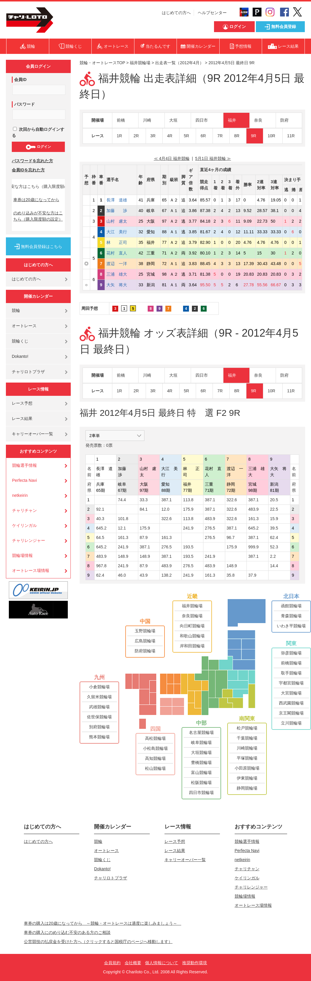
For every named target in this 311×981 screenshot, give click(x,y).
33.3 (144, 499)
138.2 (166, 575)
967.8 (101, 565)
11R (291, 135)
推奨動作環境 (194, 962)
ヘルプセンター (212, 12)
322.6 (232, 499)
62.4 (274, 537)
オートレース (24, 325)
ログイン (38, 147)
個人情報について (161, 962)
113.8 (188, 499)
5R (186, 135)
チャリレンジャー (28, 540)
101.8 (123, 518)
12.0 (165, 509)
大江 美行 (120, 231)
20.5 (274, 499)
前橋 (121, 120)
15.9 (274, 518)
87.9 (144, 537)
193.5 (188, 547)
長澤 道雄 (120, 200)
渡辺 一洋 (120, 263)
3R (153, 135)
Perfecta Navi (24, 480)
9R (253, 135)
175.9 (188, 509)
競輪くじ (20, 341)
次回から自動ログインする (38, 132)
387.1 (166, 499)
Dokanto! (20, 356)
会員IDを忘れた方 (28, 170)
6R (203, 135)
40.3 (100, 518)
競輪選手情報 (24, 465)
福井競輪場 (140, 62)
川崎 (147, 120)
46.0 (122, 575)
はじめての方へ (176, 12)
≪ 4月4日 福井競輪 (172, 158)
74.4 (122, 499)
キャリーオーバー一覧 (32, 433)
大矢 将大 (120, 284)
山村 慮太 (120, 221)
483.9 (253, 509)
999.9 (253, 547)
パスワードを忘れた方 (32, 160)
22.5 (274, 509)
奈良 (258, 120)
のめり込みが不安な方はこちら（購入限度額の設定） (38, 216)
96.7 (231, 537)
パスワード (24, 104)
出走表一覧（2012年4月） (179, 62)
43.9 (144, 575)
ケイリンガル (24, 525)
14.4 (274, 565)
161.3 (253, 518)
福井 (232, 120)
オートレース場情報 (30, 570)
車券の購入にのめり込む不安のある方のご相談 (67, 932)
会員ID (20, 79)
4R (169, 135)
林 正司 (120, 242)
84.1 (144, 509)
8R (236, 135)
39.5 (274, 528)
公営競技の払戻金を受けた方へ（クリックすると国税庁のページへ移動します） (98, 941)
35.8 (231, 575)
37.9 (252, 575)
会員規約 (112, 962)
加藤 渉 (120, 210)
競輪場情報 (22, 555)
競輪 (16, 310)
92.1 (100, 509)
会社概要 (133, 962)
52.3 (274, 547)
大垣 (173, 120)
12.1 (122, 528)
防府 (284, 120)
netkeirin (20, 495)
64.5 (100, 537)
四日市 (201, 120)
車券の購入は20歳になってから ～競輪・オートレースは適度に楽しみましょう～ (102, 923)
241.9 (188, 528)
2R (136, 135)
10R (271, 135)
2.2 (273, 556)
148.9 (123, 556)
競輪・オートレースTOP (102, 62)
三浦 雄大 (120, 274)
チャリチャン (24, 510)
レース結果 (22, 418)
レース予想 (22, 403)
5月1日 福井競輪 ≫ (213, 158)
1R (119, 135)
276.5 (210, 528)
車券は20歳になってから (36, 199)
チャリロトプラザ (28, 371)
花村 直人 (120, 253)
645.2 (101, 528)
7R (220, 135)
